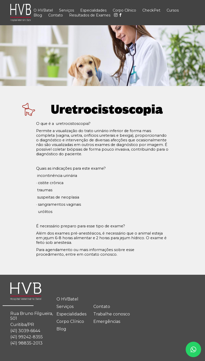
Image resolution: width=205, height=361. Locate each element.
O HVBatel (43, 10)
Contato (55, 15)
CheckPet (151, 10)
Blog (38, 15)
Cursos (173, 10)
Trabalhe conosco (111, 314)
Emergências (106, 321)
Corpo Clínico (124, 10)
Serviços (66, 10)
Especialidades (93, 10)
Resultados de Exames (89, 15)
